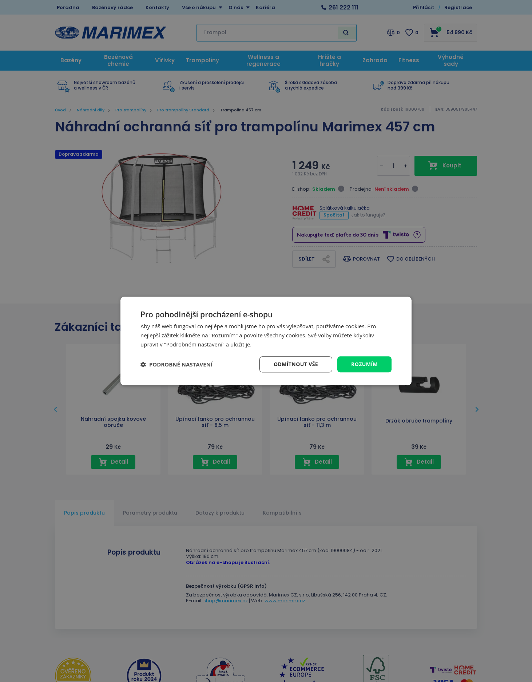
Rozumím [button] (364, 364)
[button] (176, 364)
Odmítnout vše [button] (296, 364)
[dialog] (266, 341)
